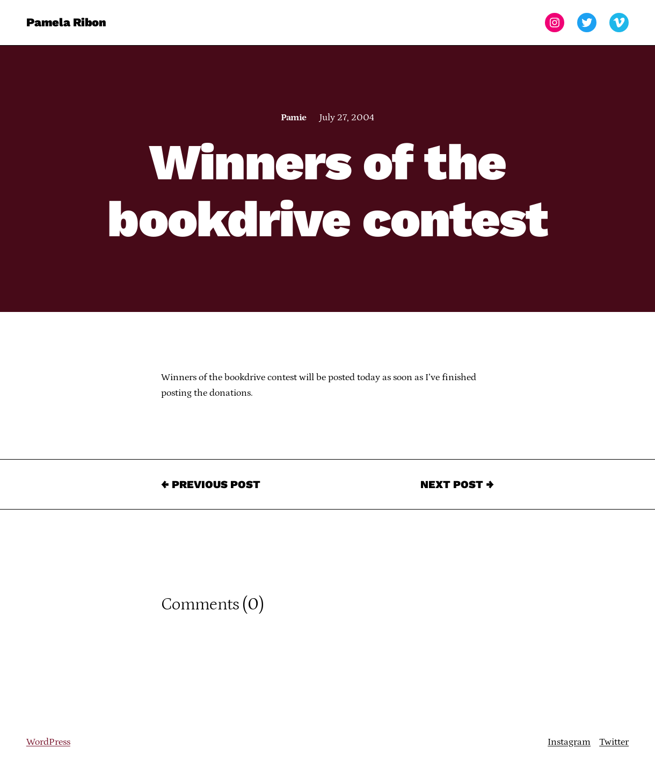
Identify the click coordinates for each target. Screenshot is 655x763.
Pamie (293, 117)
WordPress (48, 742)
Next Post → (457, 484)
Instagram (569, 742)
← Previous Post (210, 484)
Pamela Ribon (66, 22)
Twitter (614, 742)
